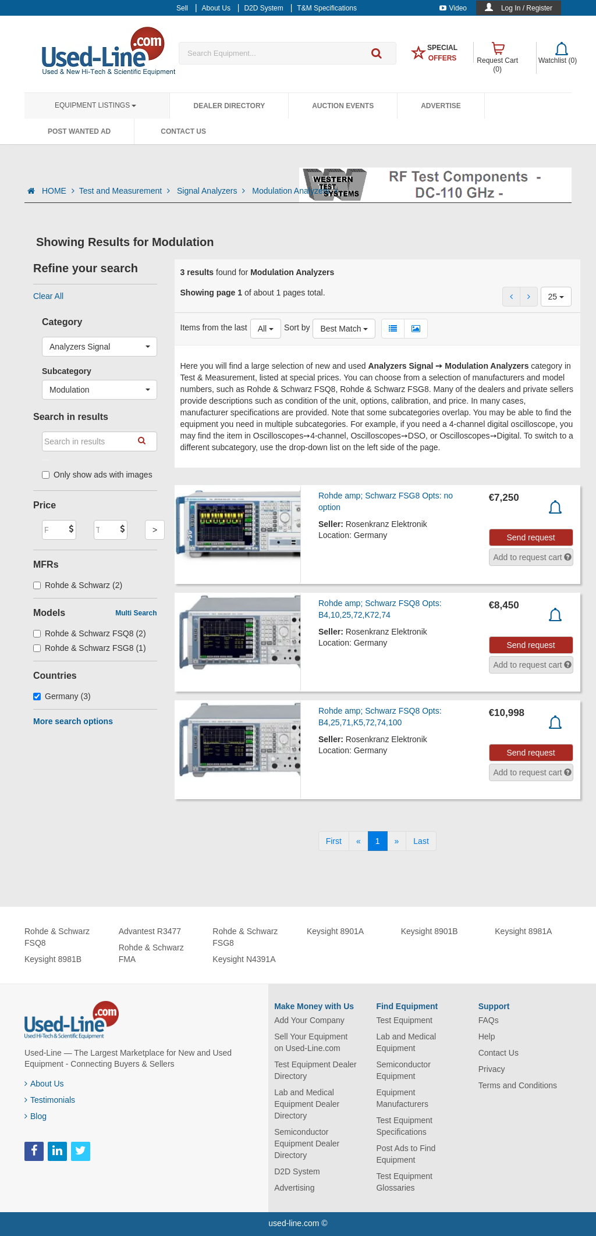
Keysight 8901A (335, 931)
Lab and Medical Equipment (406, 1042)
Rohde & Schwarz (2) (77, 585)
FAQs (488, 1020)
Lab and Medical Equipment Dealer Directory (306, 1104)
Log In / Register (526, 8)
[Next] (397, 841)
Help (486, 1036)
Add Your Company (309, 1020)
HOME (58, 190)
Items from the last (213, 327)
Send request (530, 537)
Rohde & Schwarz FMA (151, 953)
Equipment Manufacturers (402, 1098)
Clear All (48, 296)
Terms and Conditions (517, 1085)
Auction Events (343, 106)
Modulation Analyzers (295, 190)
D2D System (297, 1171)
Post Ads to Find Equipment (405, 1154)
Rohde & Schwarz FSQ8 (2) (89, 633)
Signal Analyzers (212, 190)
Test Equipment (404, 1020)
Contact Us (183, 131)
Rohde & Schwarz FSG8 (245, 937)
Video (453, 8)
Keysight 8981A (523, 931)
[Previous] (358, 841)
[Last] (421, 841)
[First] (333, 841)
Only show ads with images (97, 474)
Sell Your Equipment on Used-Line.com (310, 1042)
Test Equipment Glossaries (404, 1181)
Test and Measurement (125, 190)
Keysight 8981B (52, 959)
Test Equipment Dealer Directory (315, 1070)
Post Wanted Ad (79, 131)
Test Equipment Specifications (404, 1126)
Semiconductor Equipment (403, 1070)
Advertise (441, 106)
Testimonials (49, 1100)
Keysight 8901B (429, 931)
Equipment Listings (95, 105)
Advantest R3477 (150, 931)
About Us (44, 1083)
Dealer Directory (229, 106)
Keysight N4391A (243, 959)
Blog (35, 1116)
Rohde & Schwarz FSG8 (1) (89, 648)
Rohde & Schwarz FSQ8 (57, 937)
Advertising (294, 1187)
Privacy (491, 1069)
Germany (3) (62, 696)
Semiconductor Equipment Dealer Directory (306, 1143)
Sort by (297, 327)
